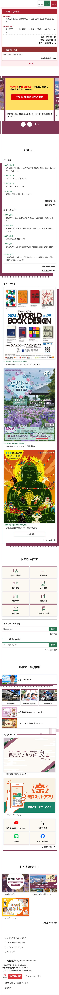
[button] (41, 3)
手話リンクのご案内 (33, 973)
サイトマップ (10, 949)
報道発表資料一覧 (49, 264)
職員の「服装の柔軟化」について (19, 191)
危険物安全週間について (15, 236)
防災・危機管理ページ (47, 43)
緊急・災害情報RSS (48, 40)
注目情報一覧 (50, 198)
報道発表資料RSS (49, 268)
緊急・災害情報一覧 (48, 37)
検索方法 (53, 631)
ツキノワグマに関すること (16, 176)
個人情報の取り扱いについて (16, 935)
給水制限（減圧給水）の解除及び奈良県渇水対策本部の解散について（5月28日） (30, 166)
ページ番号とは (51, 647)
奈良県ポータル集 (50, 920)
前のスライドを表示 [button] (23, 121)
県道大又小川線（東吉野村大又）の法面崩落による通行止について (30, 20)
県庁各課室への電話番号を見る (16, 980)
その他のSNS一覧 (48, 844)
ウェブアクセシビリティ (14, 944)
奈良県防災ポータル (48, 58)
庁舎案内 (8, 985)
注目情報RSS (50, 202)
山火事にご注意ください (15, 183)
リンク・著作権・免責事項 (15, 940)
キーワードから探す (12, 621)
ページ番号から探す (12, 637)
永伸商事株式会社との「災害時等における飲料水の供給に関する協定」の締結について (30, 256)
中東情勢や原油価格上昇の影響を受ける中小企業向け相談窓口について (29, 112)
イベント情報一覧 (48, 537)
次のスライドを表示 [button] (29, 121)
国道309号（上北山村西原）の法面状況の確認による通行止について (31, 30)
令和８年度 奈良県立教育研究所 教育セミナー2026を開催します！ (30, 227)
